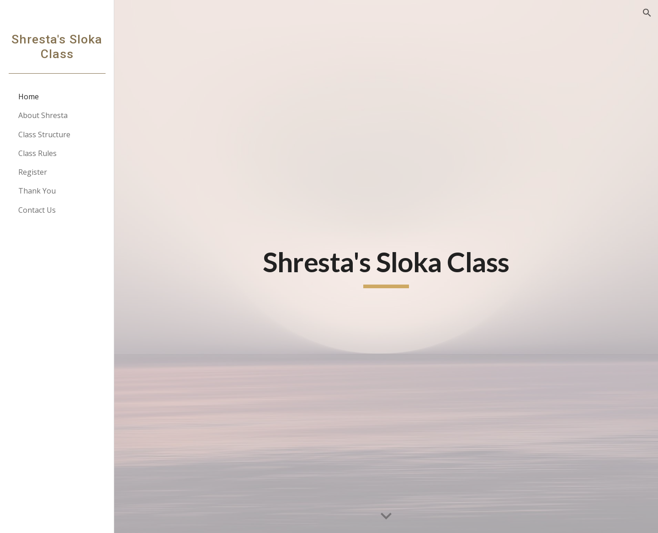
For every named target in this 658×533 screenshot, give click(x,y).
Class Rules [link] (37, 153)
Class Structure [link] (44, 134)
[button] (647, 13)
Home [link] (28, 97)
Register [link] (32, 172)
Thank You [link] (37, 191)
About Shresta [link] (43, 115)
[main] (386, 266)
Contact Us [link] (37, 210)
